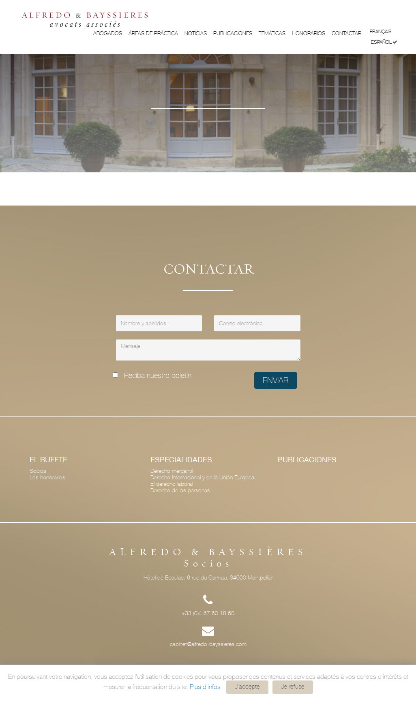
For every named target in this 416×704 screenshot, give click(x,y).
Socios (38, 471)
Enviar (276, 380)
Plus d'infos (205, 687)
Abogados (107, 33)
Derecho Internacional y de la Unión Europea (202, 477)
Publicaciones (232, 33)
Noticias (195, 33)
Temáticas (272, 33)
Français (383, 31)
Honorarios (308, 33)
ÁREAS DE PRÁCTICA (153, 33)
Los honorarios (47, 477)
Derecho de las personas (180, 490)
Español (384, 42)
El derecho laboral (171, 484)
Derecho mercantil (171, 471)
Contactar (346, 33)
